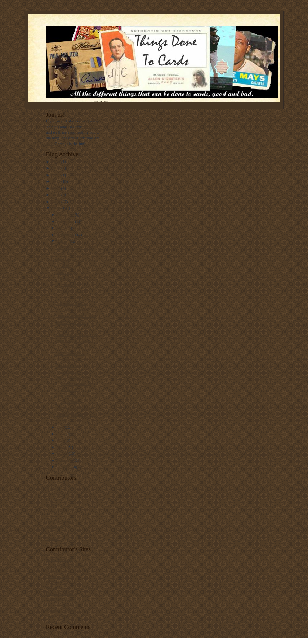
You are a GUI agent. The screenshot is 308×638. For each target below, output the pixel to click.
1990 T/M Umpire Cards (76, 315)
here (49, 143)
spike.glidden (57, 510)
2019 (56, 168)
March (62, 453)
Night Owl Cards (59, 599)
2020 (56, 161)
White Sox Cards (59, 488)
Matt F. (52, 533)
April (61, 447)
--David (52, 516)
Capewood (54, 494)
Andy (50, 505)
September (66, 234)
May (61, 440)
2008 (56, 208)
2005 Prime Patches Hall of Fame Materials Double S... (76, 383)
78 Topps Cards (58, 576)
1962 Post (64, 272)
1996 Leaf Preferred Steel (76, 334)
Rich (50, 499)
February (64, 460)
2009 (56, 201)
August (63, 241)
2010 (56, 195)
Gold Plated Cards (61, 616)
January (64, 467)
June (61, 433)
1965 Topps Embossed (74, 408)
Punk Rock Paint (59, 593)
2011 (56, 188)
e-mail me (91, 127)
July (60, 427)
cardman (53, 539)
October (64, 228)
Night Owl (54, 527)
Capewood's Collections (65, 565)
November (66, 221)
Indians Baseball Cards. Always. (72, 588)
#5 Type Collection (61, 582)
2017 (56, 175)
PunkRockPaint (58, 522)
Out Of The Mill (59, 571)
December (66, 214)
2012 (56, 181)
